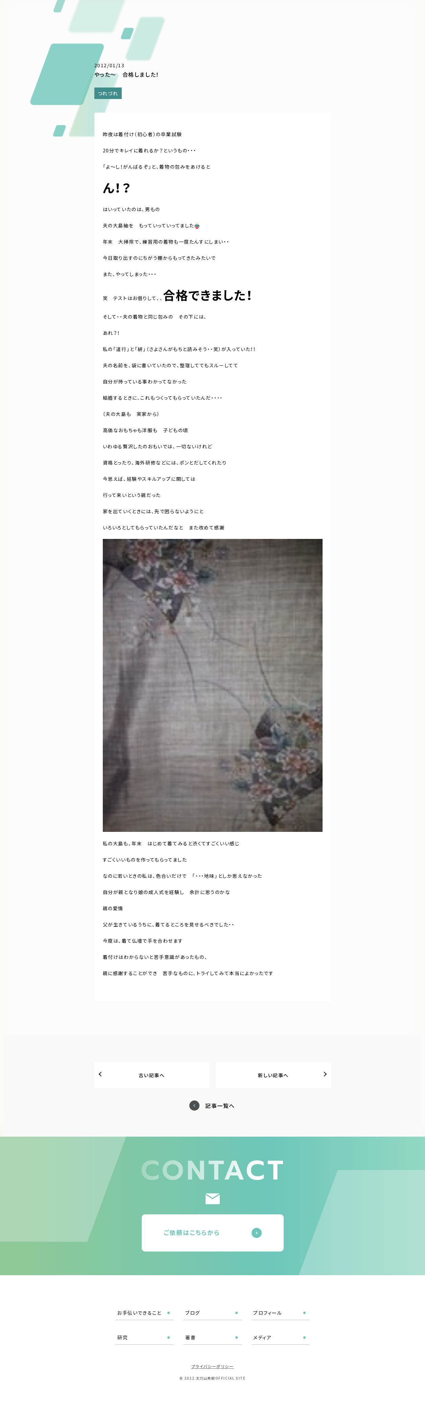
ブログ (224, 14)
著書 (304, 14)
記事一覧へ (220, 1106)
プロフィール (255, 14)
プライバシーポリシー (212, 1366)
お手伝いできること (185, 14)
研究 (284, 14)
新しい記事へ (273, 1075)
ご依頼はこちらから (192, 1232)
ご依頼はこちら (389, 13)
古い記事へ (152, 1075)
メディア (329, 14)
